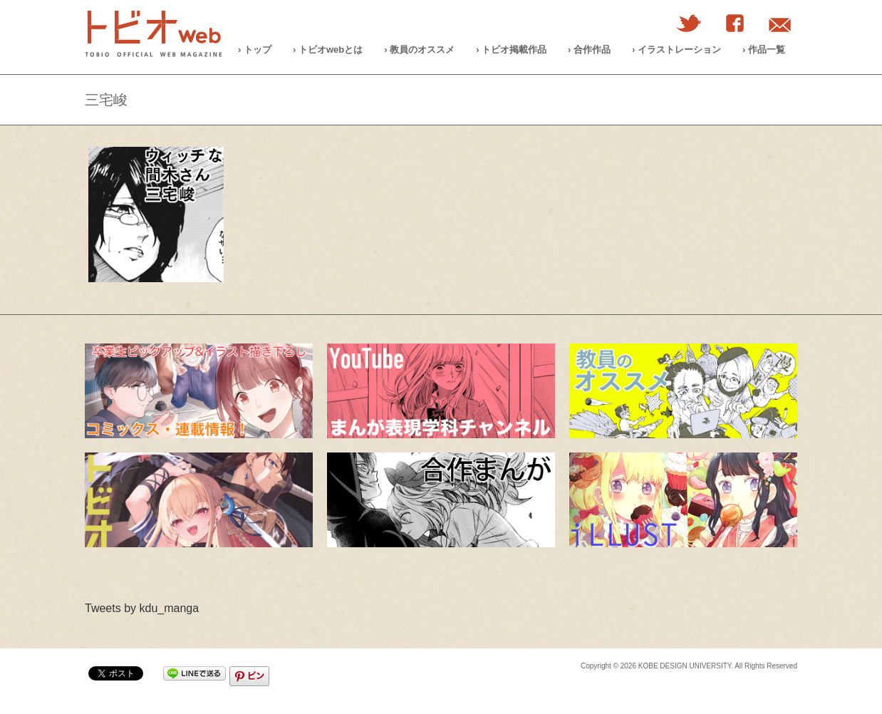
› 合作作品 (589, 49)
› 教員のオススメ (419, 49)
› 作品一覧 (763, 49)
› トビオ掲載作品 (511, 49)
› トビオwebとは (328, 49)
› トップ (254, 49)
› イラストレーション (676, 49)
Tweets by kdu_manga (142, 608)
